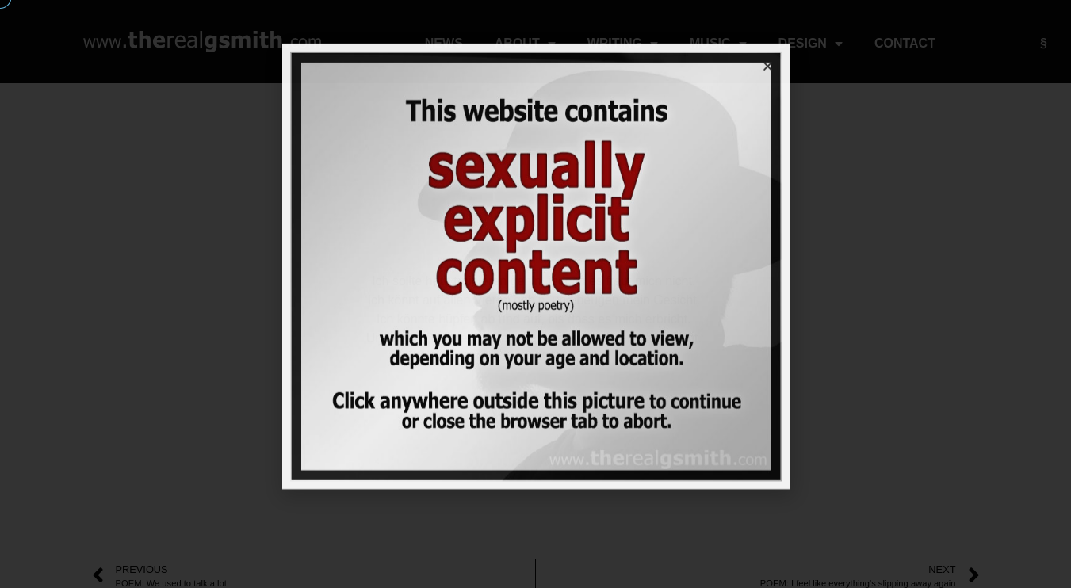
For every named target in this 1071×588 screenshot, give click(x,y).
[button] (768, 32)
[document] (535, 294)
